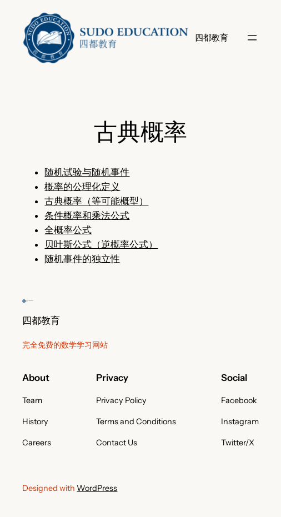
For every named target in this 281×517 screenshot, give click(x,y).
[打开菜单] (252, 37)
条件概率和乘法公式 (86, 215)
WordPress (97, 488)
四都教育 (211, 37)
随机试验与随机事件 (86, 172)
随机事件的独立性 (82, 258)
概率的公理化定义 (82, 186)
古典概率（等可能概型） (96, 201)
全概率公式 (68, 229)
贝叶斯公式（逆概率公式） (101, 244)
